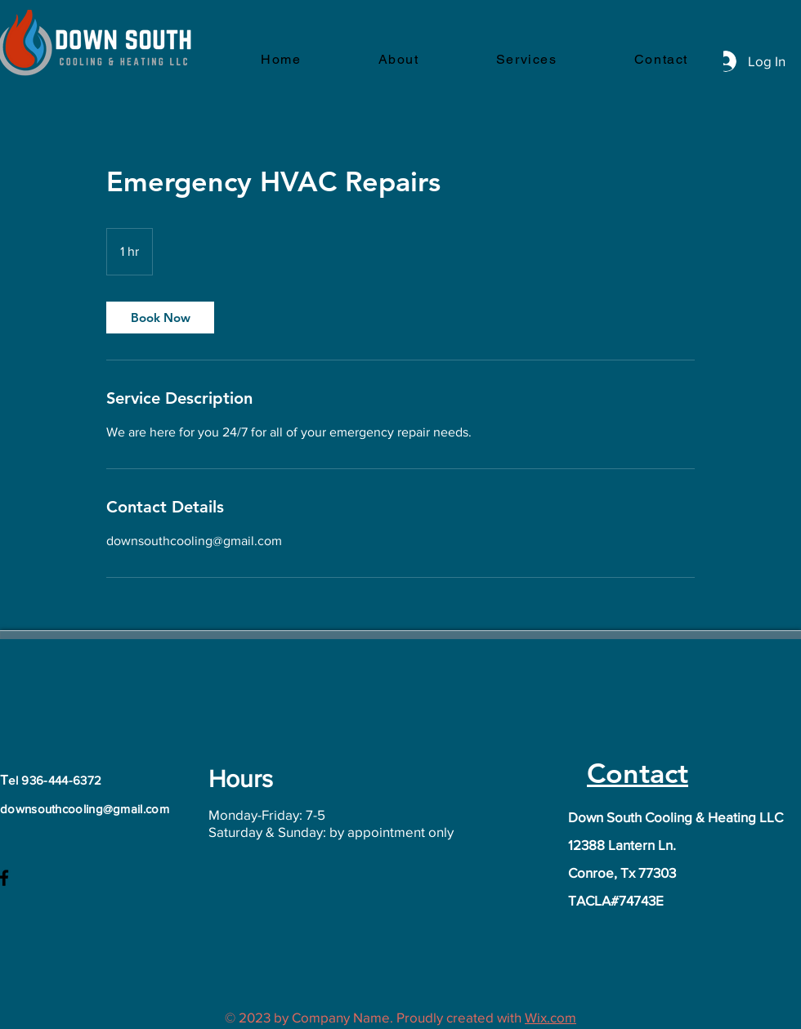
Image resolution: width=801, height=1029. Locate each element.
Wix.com (550, 1017)
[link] (160, 317)
